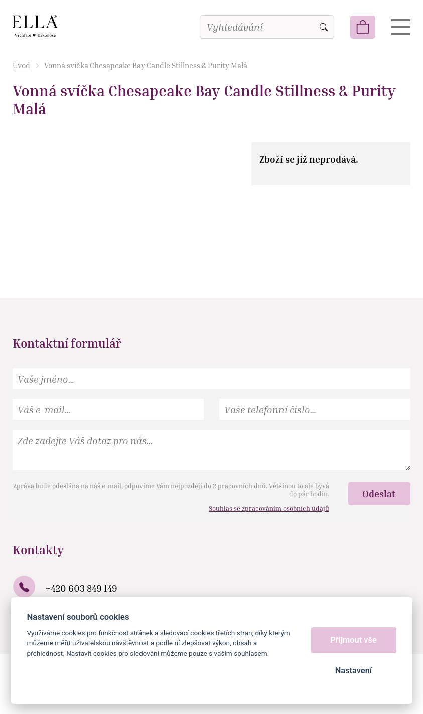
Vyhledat (323, 27)
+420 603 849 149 (81, 588)
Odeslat (379, 493)
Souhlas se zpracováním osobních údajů (269, 508)
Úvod (21, 65)
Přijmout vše (353, 640)
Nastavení (353, 670)
